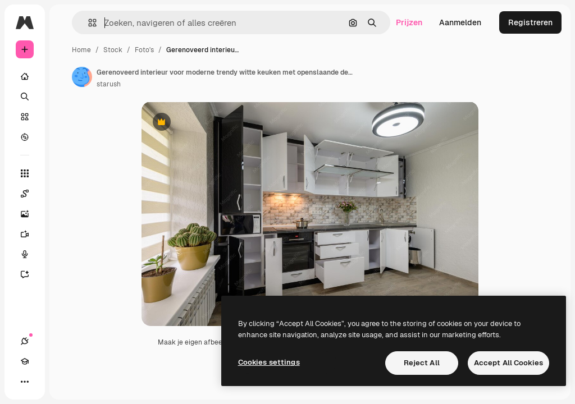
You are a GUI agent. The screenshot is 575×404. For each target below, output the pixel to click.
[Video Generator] (30, 234)
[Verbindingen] (25, 341)
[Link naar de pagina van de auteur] (82, 77)
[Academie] (25, 361)
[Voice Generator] (30, 254)
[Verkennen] (25, 137)
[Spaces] (30, 194)
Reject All (422, 363)
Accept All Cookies (508, 363)
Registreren (530, 22)
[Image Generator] (30, 214)
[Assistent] (30, 274)
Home (81, 49)
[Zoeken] (25, 96)
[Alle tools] (25, 173)
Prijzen (409, 22)
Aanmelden (460, 22)
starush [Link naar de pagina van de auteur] (109, 84)
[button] (87, 23)
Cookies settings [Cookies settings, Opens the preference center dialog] (269, 362)
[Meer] (25, 382)
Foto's (144, 49)
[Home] (25, 76)
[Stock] (25, 117)
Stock (112, 49)
